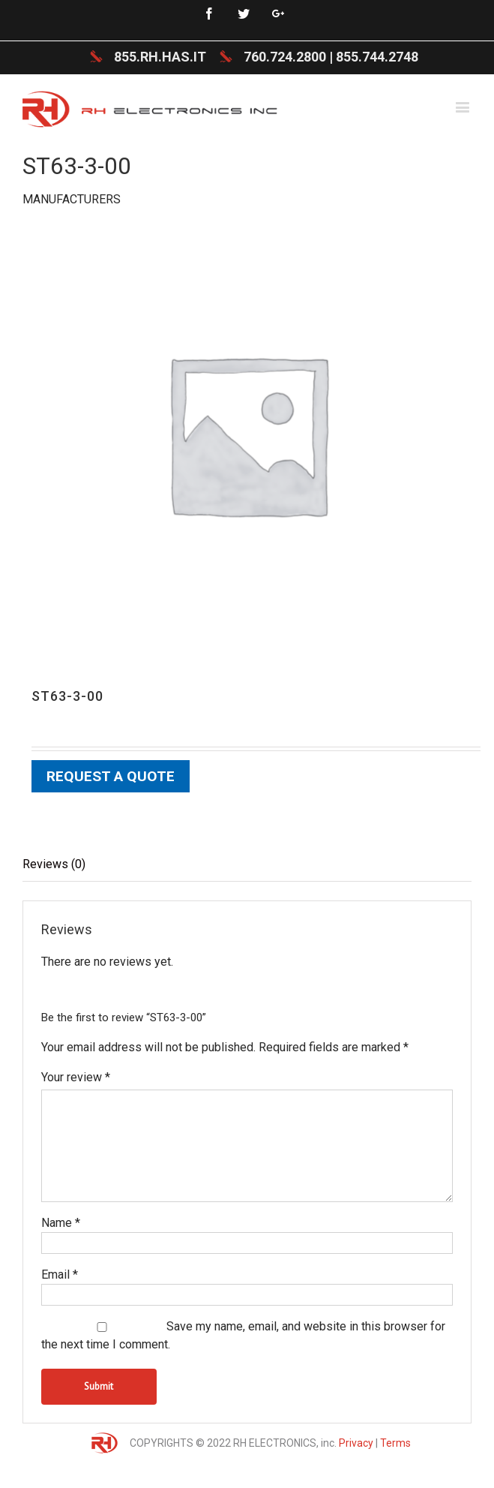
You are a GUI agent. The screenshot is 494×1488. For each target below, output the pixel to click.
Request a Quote (110, 776)
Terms (395, 1443)
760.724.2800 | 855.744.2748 (331, 57)
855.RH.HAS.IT (160, 57)
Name (60, 1223)
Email (59, 1274)
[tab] (247, 865)
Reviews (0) (53, 864)
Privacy (356, 1443)
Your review (75, 1077)
